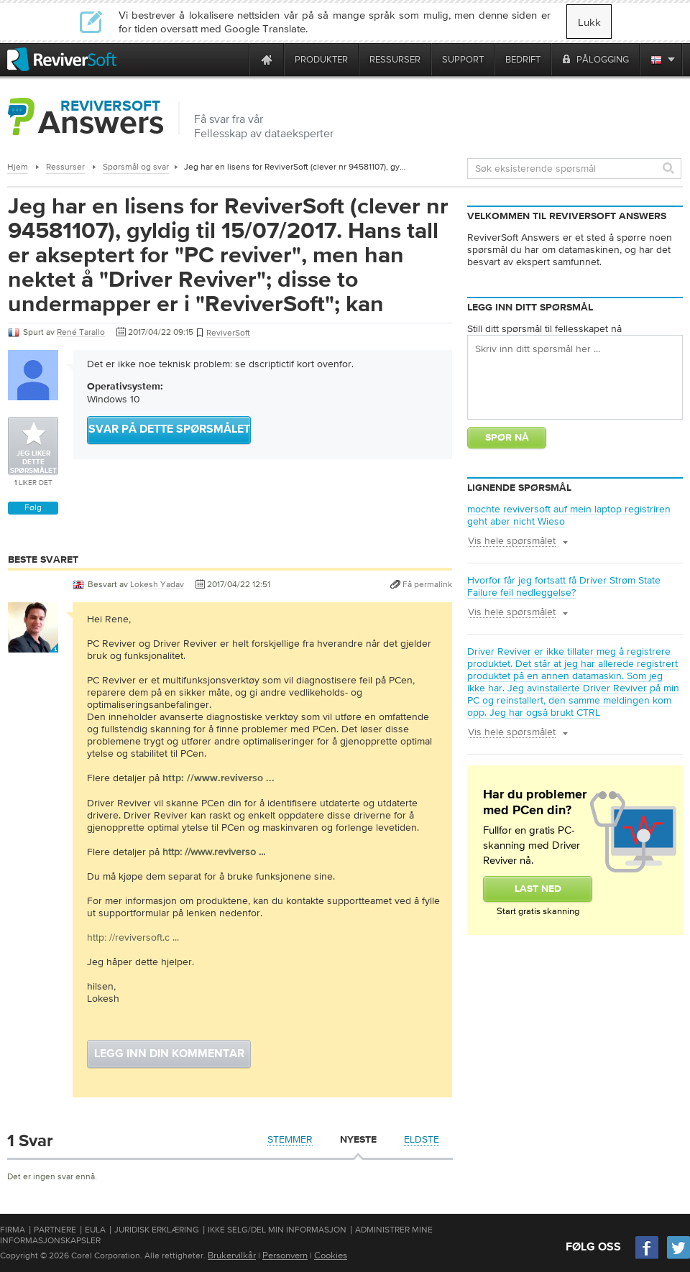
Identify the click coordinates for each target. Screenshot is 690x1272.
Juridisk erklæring (156, 1230)
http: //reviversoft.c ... (133, 937)
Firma (12, 1230)
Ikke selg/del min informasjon (277, 1230)
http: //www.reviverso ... (213, 851)
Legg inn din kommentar (169, 1054)
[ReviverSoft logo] (61, 59)
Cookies (330, 1255)
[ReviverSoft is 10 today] (235, 59)
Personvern (285, 1255)
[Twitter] (678, 1257)
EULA (95, 1230)
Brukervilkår (232, 1255)
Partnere (55, 1230)
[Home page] (266, 59)
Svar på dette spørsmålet (169, 429)
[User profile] (33, 645)
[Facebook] (647, 1257)
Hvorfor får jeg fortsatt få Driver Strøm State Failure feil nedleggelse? (564, 586)
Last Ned (538, 889)
